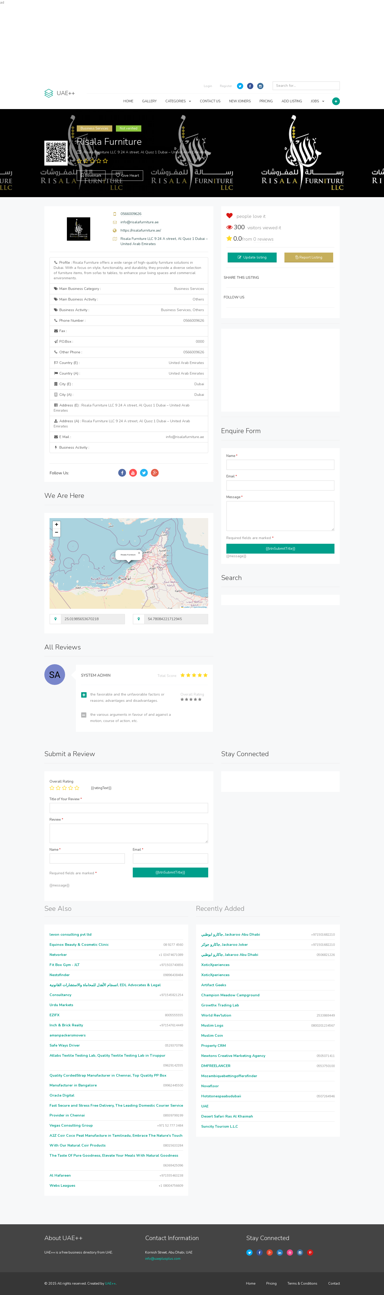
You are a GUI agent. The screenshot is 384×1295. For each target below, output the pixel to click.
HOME (128, 101)
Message (234, 497)
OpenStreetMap (200, 607)
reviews (263, 239)
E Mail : (129, 437)
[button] (139, 553)
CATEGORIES (178, 101)
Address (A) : (122, 424)
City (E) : (129, 384)
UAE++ (110, 1283)
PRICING (266, 101)
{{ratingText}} (101, 788)
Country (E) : (129, 363)
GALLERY (149, 101)
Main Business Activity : (129, 299)
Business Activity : (129, 310)
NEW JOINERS (240, 101)
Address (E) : (122, 408)
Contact (334, 1283)
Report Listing (310, 257)
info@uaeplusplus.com (162, 1258)
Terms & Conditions (302, 1283)
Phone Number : (129, 320)
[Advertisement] (192, 41)
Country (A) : (129, 373)
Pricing (271, 1283)
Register (226, 86)
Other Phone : (129, 352)
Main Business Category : (129, 288)
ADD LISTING (292, 101)
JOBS (317, 101)
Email (231, 476)
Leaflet (185, 607)
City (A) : (129, 394)
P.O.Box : (129, 341)
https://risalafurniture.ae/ (141, 230)
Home (250, 1283)
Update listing (255, 257)
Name (232, 456)
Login (208, 86)
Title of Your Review (66, 799)
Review (56, 819)
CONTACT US (210, 101)
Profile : (127, 270)
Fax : (60, 330)
